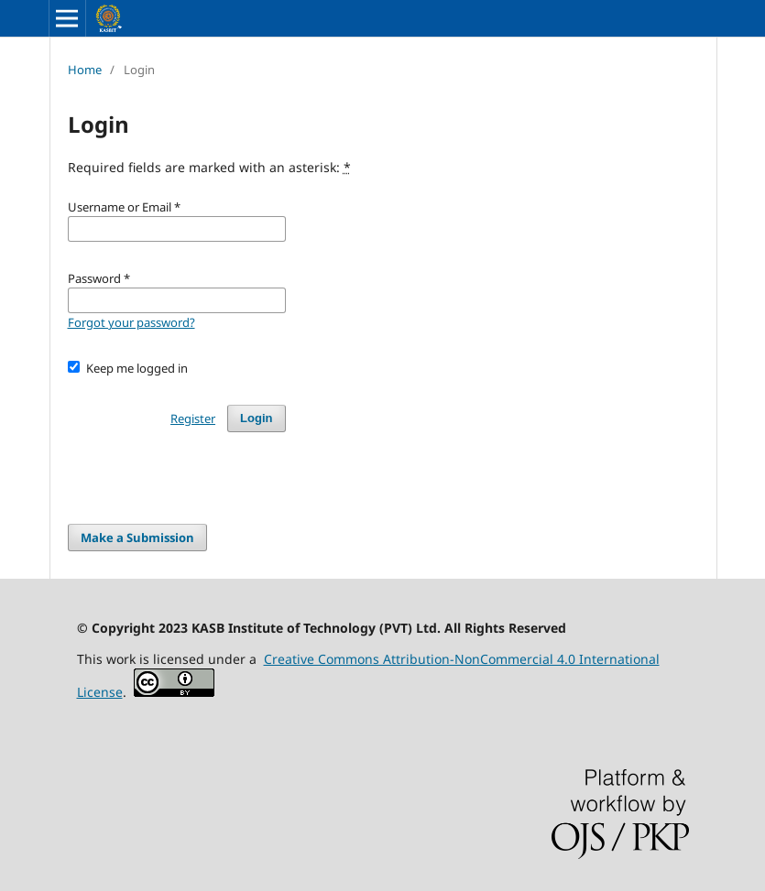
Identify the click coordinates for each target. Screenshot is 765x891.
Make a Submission (137, 537)
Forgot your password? (131, 322)
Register (192, 418)
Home (85, 69)
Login (256, 418)
